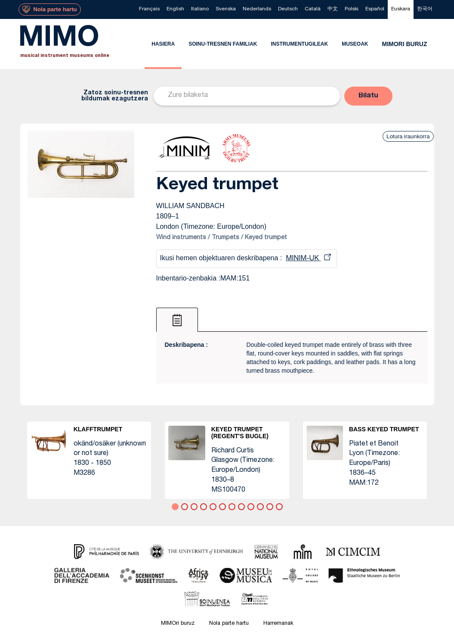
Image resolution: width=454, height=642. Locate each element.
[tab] (177, 320)
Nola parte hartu (229, 623)
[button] (368, 96)
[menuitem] (149, 9)
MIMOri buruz (178, 623)
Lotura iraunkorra (407, 136)
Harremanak (278, 623)
